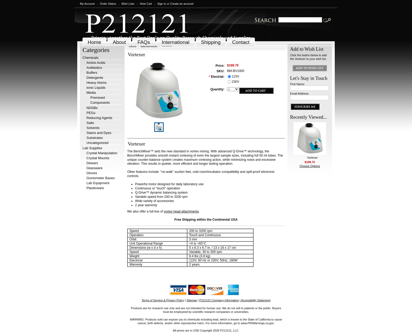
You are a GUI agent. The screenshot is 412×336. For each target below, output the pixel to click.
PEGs (90, 113)
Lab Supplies (92, 148)
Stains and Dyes (98, 133)
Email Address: (299, 93)
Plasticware (95, 188)
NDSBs (92, 108)
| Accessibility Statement (255, 300)
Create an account (181, 3)
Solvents (93, 128)
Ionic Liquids (95, 88)
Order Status (108, 3)
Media (91, 93)
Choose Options (310, 166)
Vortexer (312, 157)
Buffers (91, 73)
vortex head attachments (181, 211)
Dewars (92, 163)
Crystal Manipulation (101, 153)
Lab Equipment (97, 183)
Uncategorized (97, 143)
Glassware (94, 168)
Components (100, 103)
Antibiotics (94, 68)
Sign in (161, 3)
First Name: (297, 84)
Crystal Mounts (97, 158)
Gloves (91, 173)
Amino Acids (95, 63)
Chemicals (91, 58)
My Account (87, 3)
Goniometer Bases (100, 178)
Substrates (94, 138)
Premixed (97, 98)
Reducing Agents (99, 118)
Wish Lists (128, 3)
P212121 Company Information (219, 300)
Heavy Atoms (96, 83)
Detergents (94, 78)
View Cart (146, 3)
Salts (90, 123)
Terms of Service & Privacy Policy (163, 300)
